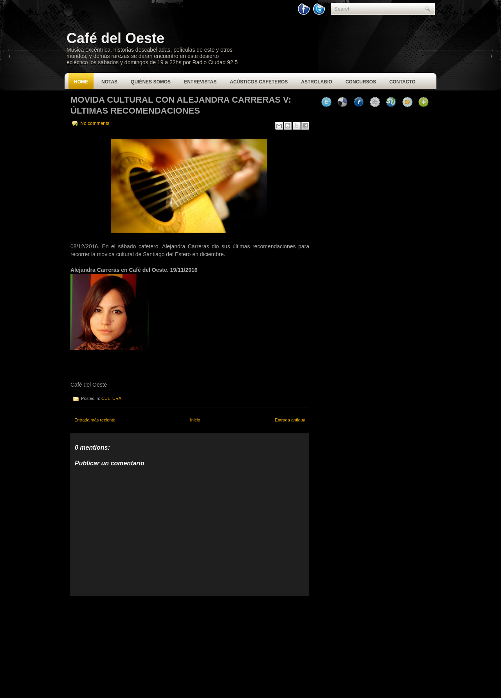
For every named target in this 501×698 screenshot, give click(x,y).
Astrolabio (316, 82)
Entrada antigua (290, 420)
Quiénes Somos (151, 82)
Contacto (402, 82)
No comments (94, 123)
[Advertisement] (129, 645)
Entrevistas (200, 82)
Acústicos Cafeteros (259, 82)
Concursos (361, 82)
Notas (109, 82)
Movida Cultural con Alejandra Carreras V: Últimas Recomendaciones (180, 105)
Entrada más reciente (94, 420)
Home (81, 82)
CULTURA (111, 398)
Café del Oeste (115, 38)
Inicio (195, 420)
